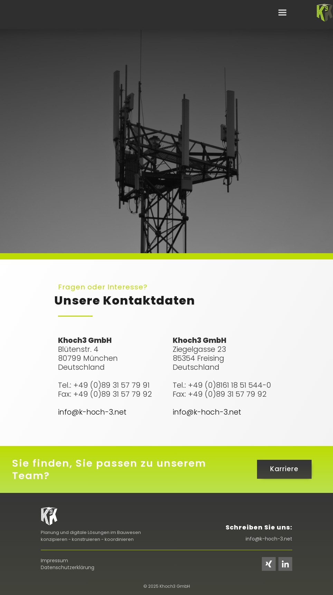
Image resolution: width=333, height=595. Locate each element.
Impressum (54, 560)
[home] (324, 13)
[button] (282, 12)
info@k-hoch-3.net (92, 412)
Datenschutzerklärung (67, 567)
